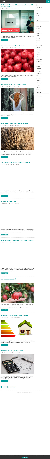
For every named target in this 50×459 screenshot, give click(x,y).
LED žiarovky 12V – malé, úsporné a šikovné (15, 162)
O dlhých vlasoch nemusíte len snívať (13, 85)
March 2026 (38, 23)
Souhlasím (25, 457)
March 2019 (38, 78)
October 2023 (38, 47)
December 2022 (39, 59)
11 (10, 387)
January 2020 (38, 71)
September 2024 (39, 33)
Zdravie (11, 203)
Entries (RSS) (38, 95)
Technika (11, 47)
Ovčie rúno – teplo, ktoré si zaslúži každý (14, 123)
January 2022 (38, 68)
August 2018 (38, 83)
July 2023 (37, 52)
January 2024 (38, 42)
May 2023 (38, 56)
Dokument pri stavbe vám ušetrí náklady (14, 315)
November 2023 (39, 45)
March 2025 (38, 30)
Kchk (3, 1)
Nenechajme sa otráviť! (8, 279)
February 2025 (38, 31)
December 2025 (39, 26)
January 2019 (38, 80)
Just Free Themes (30, 392)
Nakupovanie (38, 13)
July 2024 (37, 35)
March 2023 (38, 57)
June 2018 (38, 85)
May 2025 (38, 28)
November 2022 (39, 61)
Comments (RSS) (39, 96)
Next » (14, 387)
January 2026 (38, 24)
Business (11, 8)
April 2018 (38, 87)
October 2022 (38, 63)
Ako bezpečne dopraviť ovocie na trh (13, 46)
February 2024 (38, 40)
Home (48, 1)
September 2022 (39, 64)
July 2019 (37, 75)
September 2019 (39, 73)
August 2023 (38, 50)
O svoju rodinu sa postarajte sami (12, 351)
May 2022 (38, 66)
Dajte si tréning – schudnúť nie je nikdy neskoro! (17, 240)
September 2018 (39, 82)
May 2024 (38, 38)
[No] (48, 456)
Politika (13, 352)
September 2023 (39, 49)
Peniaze (37, 15)
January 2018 (38, 89)
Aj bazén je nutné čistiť (8, 201)
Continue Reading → (4, 40)
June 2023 (38, 54)
